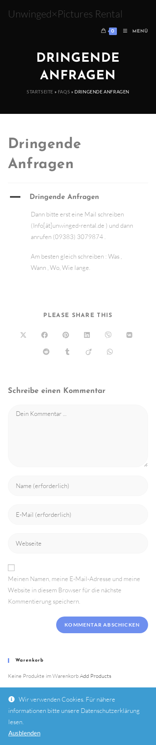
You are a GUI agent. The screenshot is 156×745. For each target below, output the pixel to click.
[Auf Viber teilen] (108, 335)
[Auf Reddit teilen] (46, 352)
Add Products (95, 675)
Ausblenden (24, 733)
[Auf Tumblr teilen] (67, 352)
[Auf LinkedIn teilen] (87, 335)
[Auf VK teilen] (129, 335)
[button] (78, 197)
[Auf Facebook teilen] (44, 335)
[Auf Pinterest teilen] (65, 335)
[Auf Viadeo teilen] (88, 352)
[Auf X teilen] (23, 335)
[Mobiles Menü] (132, 31)
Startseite (40, 91)
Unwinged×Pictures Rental (65, 14)
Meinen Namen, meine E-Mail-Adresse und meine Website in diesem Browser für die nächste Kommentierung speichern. (74, 590)
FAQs (64, 91)
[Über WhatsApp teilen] (110, 352)
